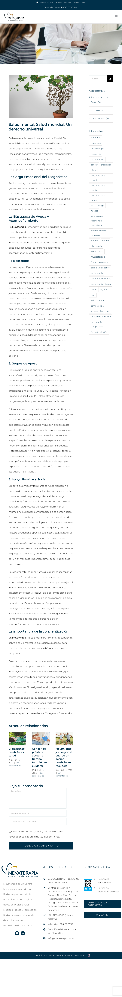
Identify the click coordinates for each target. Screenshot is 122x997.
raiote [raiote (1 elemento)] (93, 289)
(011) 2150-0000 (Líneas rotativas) (60, 917)
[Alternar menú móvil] (116, 15)
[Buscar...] (97, 78)
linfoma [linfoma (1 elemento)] (95, 240)
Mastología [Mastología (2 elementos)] (96, 246)
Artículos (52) (98, 110)
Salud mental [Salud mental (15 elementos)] (97, 300)
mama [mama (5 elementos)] (105, 240)
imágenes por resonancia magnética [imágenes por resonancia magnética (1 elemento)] (98, 221)
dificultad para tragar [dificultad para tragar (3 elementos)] (98, 197)
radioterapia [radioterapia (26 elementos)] (97, 273)
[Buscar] (110, 78)
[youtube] (17, 933)
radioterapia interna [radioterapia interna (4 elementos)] (101, 284)
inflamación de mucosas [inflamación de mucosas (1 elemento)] (98, 232)
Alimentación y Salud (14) (99, 100)
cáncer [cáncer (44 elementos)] (94, 164)
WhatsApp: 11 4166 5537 (60, 924)
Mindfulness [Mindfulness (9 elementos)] (97, 251)
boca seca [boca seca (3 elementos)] (96, 143)
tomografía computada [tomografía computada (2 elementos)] (97, 324)
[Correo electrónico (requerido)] (37, 821)
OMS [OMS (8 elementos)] (93, 262)
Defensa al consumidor (104, 881)
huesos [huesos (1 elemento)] (94, 210)
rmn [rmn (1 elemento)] (93, 295)
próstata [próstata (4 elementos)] (103, 262)
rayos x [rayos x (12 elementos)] (103, 289)
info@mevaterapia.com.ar (61, 938)
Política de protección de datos (108, 890)
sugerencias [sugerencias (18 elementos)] (97, 311)
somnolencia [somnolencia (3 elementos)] (97, 306)
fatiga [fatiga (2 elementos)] (101, 205)
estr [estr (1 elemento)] (93, 205)
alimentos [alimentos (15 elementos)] (96, 137)
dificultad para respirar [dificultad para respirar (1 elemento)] (98, 187)
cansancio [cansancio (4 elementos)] (96, 154)
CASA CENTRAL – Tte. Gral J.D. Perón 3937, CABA (63, 881)
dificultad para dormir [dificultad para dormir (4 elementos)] (98, 177)
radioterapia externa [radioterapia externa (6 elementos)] (101, 278)
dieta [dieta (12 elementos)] (93, 170)
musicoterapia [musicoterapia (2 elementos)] (98, 257)
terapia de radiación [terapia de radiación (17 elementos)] (101, 316)
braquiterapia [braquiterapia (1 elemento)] (97, 148)
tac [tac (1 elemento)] (108, 311)
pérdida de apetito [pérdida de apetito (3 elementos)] (100, 267)
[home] (19, 865)
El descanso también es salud (17, 752)
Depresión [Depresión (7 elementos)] (106, 164)
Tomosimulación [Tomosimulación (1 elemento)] (99, 332)
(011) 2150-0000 (70, 7)
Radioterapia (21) (100, 118)
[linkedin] (23, 933)
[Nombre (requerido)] (37, 813)
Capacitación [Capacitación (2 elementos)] (97, 159)
